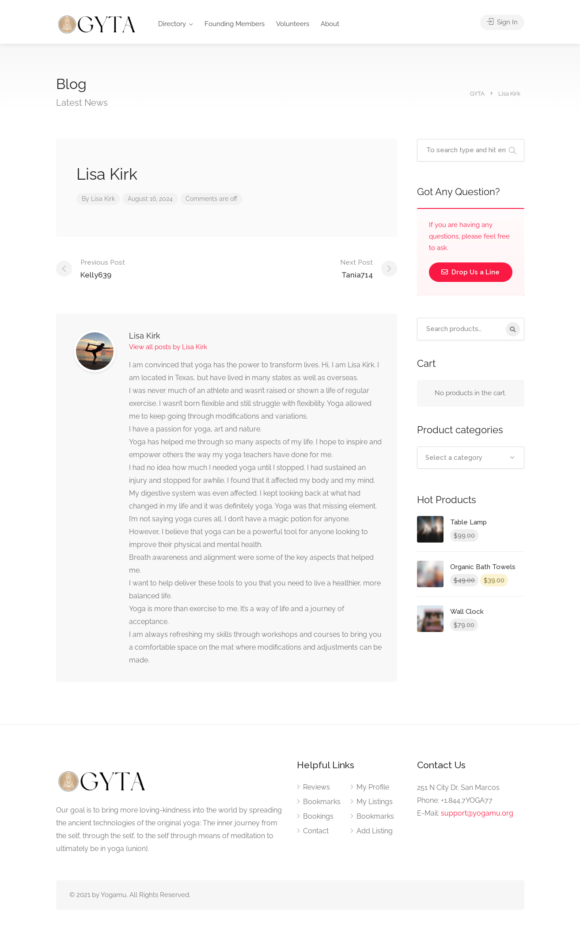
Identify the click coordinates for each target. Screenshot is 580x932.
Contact (316, 831)
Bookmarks (322, 801)
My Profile (372, 787)
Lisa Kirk (103, 198)
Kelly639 (102, 268)
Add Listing (374, 831)
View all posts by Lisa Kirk (168, 347)
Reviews (316, 787)
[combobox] (470, 458)
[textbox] (470, 457)
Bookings (318, 816)
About (330, 24)
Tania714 (356, 268)
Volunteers (292, 24)
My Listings (374, 801)
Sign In (502, 22)
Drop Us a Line (470, 272)
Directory (172, 24)
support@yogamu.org (477, 813)
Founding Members (235, 24)
